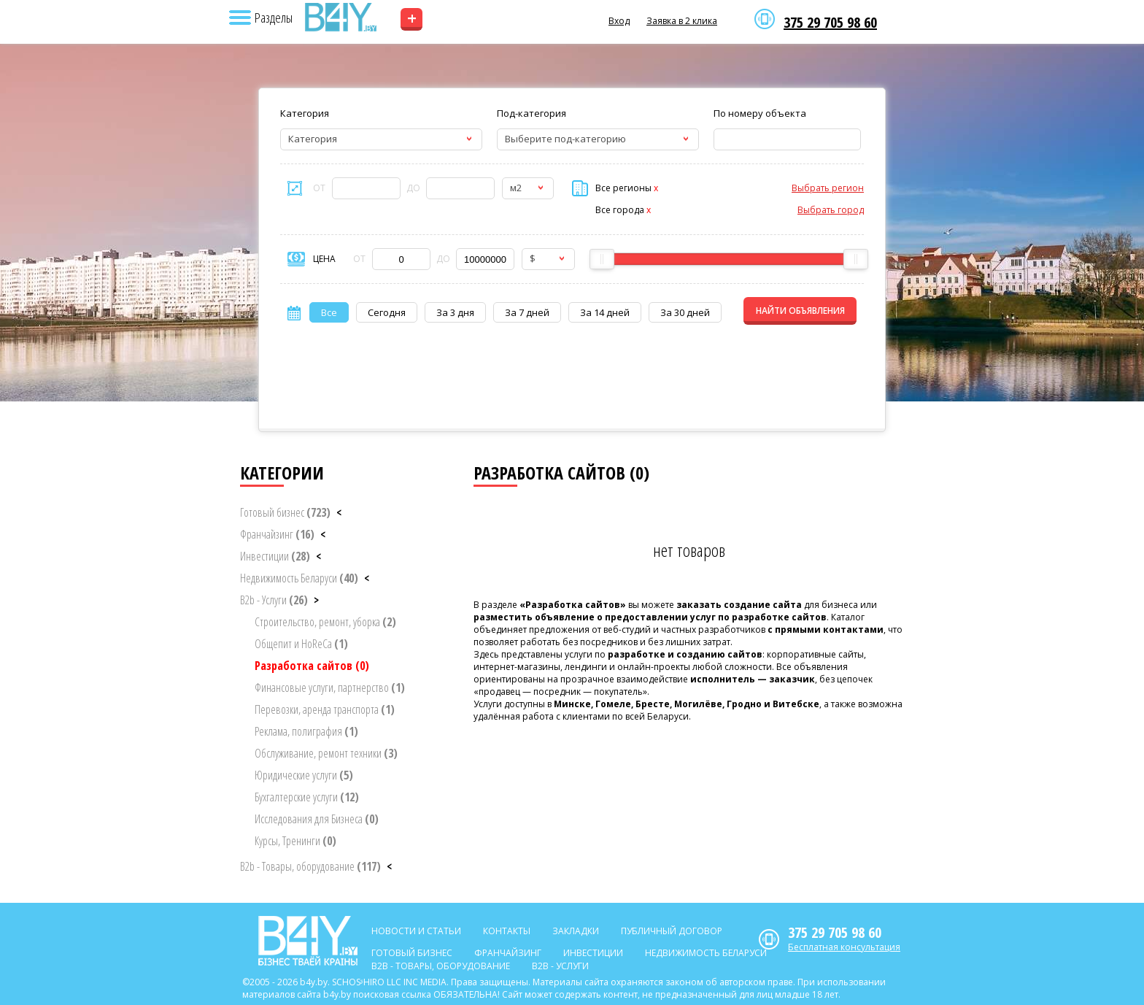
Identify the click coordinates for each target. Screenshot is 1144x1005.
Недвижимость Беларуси (299, 578)
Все (329, 312)
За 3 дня (455, 312)
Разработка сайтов (312, 665)
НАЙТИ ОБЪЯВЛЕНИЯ (800, 310)
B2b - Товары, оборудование (310, 866)
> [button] (316, 600)
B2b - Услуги (274, 600)
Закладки (575, 931)
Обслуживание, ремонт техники (326, 753)
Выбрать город (830, 210)
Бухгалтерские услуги (307, 797)
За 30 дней (685, 312)
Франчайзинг (277, 534)
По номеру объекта (760, 113)
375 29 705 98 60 (830, 23)
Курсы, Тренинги (295, 840)
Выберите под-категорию (565, 138)
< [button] (338, 512)
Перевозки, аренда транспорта (325, 709)
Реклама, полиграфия (306, 731)
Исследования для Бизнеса (317, 819)
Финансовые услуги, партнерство (330, 687)
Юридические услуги (304, 775)
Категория (304, 113)
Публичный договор (671, 931)
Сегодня (387, 312)
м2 (516, 187)
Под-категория (531, 113)
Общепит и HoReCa (301, 643)
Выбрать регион (828, 188)
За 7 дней (527, 312)
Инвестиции (275, 556)
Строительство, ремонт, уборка (325, 622)
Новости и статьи (416, 931)
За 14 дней (605, 312)
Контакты (506, 931)
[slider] (602, 259)
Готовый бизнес (285, 512)
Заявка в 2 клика (681, 21)
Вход (619, 21)
